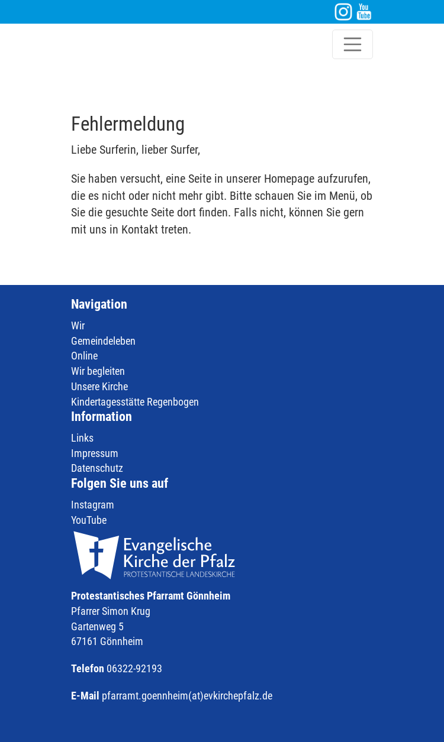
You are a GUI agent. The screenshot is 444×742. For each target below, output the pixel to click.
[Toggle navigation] (353, 44)
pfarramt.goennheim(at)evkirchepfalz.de (187, 695)
